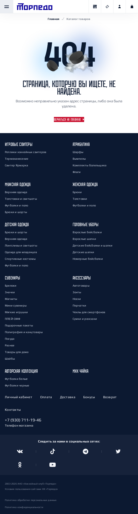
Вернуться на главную (67, 119)
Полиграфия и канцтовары (24, 332)
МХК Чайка (81, 371)
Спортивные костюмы (20, 258)
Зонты (77, 292)
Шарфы (78, 152)
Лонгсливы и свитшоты (21, 245)
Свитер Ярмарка (16, 165)
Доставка (67, 397)
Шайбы (10, 358)
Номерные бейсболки (88, 258)
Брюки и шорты (16, 212)
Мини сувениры (15, 305)
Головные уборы (86, 224)
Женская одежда (85, 184)
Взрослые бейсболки (87, 232)
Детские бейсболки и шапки (93, 245)
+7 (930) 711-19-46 (23, 419)
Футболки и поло (16, 205)
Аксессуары (82, 277)
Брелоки (11, 285)
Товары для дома (17, 352)
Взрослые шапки (84, 239)
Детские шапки (83, 252)
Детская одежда (17, 224)
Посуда (9, 338)
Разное (9, 345)
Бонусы (89, 397)
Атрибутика (81, 144)
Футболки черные (17, 385)
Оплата (46, 397)
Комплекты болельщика (90, 165)
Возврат (110, 397)
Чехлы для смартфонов (89, 312)
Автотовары (81, 285)
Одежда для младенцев (21, 252)
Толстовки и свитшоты (21, 198)
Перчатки (79, 305)
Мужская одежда (18, 184)
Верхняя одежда (16, 192)
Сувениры (12, 277)
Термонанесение (16, 158)
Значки (10, 292)
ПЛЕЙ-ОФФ (12, 318)
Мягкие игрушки (16, 312)
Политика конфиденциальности (24, 507)
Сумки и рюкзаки (85, 318)
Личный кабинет (18, 397)
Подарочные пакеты (19, 325)
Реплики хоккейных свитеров (25, 152)
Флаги (77, 172)
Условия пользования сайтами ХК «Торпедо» (31, 489)
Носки (77, 299)
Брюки (77, 192)
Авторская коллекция (21, 371)
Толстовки (80, 198)
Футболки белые (16, 378)
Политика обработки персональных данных (31, 500)
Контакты (13, 409)
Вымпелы (79, 158)
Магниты (11, 299)
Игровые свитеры (18, 144)
